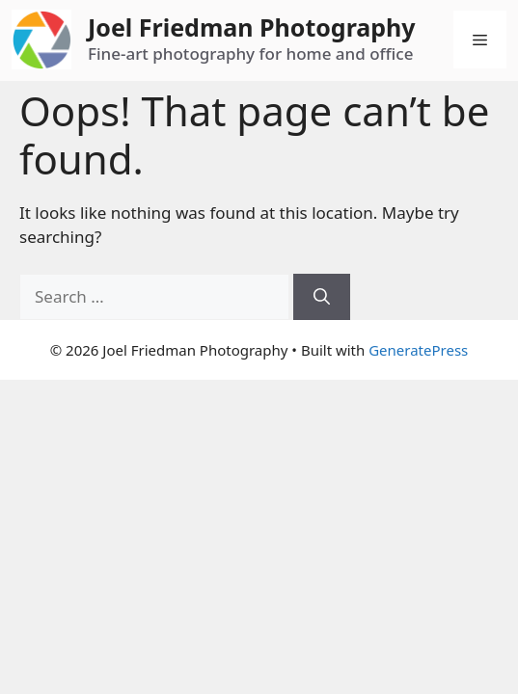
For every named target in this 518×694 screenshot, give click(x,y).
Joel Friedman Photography (252, 27)
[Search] (321, 297)
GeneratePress (418, 350)
